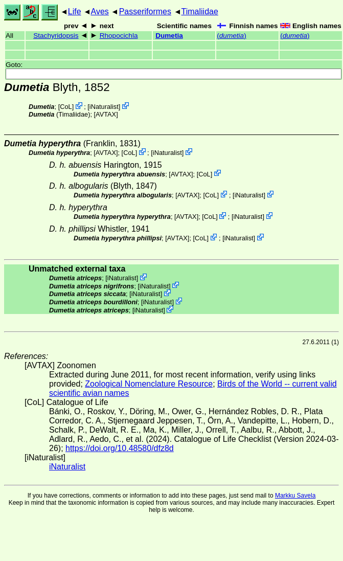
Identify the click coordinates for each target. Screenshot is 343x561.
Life (74, 11)
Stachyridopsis (55, 35)
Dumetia (169, 35)
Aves (100, 11)
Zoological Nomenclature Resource (149, 383)
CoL (66, 106)
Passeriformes (145, 11)
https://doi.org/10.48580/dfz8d (119, 448)
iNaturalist (104, 106)
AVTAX (106, 114)
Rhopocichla (119, 35)
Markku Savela (295, 495)
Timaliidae (199, 11)
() (231, 35)
